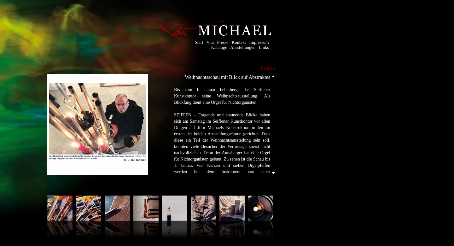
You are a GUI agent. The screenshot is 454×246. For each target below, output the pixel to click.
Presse (222, 42)
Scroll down (273, 173)
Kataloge (219, 47)
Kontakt (239, 42)
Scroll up (273, 75)
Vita (210, 42)
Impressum (259, 42)
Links (264, 47)
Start (199, 42)
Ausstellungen (242, 47)
